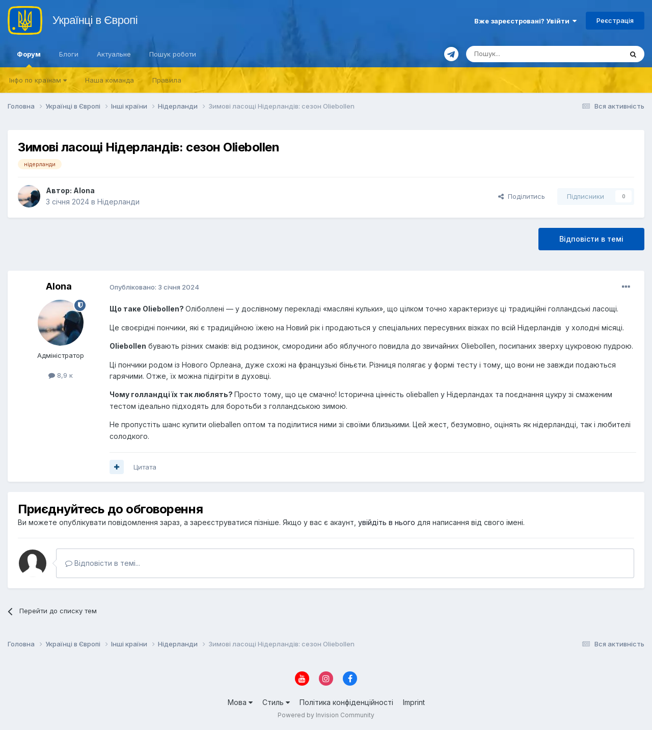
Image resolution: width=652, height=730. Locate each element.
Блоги (68, 54)
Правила (166, 80)
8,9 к (60, 375)
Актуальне (114, 54)
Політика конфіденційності (346, 702)
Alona (84, 190)
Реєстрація (615, 20)
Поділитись (521, 196)
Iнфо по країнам (38, 80)
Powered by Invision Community (326, 715)
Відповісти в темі (591, 238)
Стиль (276, 702)
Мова (240, 702)
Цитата (144, 467)
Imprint (414, 702)
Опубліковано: (154, 287)
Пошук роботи (172, 54)
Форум (29, 58)
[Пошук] (520, 54)
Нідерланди (118, 201)
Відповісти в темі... (102, 563)
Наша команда (109, 80)
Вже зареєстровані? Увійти (525, 21)
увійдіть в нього (386, 522)
